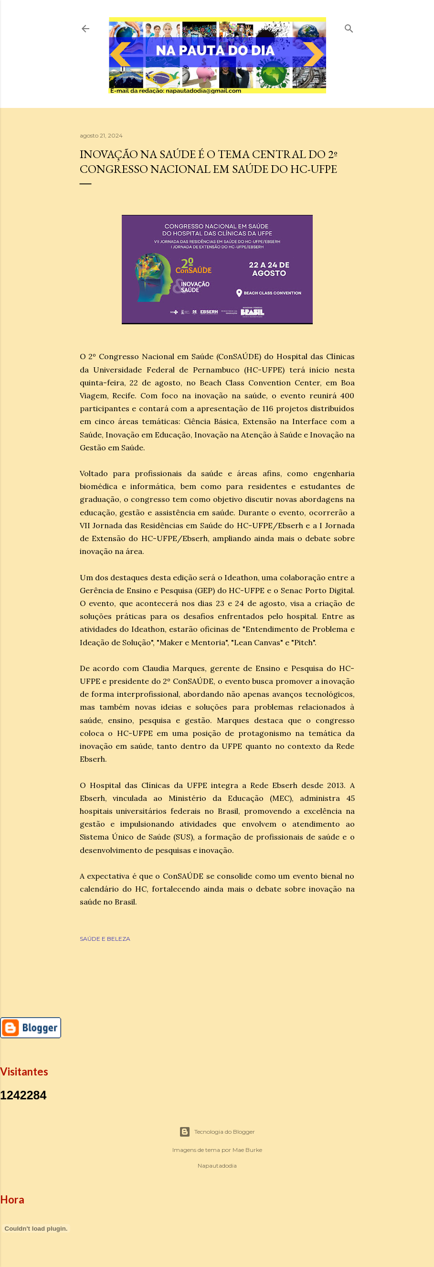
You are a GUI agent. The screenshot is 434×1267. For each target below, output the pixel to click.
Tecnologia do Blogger (217, 1132)
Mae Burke (247, 1149)
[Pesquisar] (349, 26)
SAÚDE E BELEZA (105, 938)
